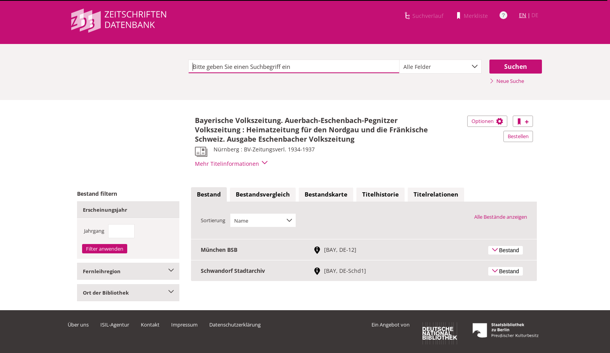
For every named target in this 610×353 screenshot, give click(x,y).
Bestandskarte (326, 194)
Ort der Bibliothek (128, 292)
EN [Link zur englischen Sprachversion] (522, 15)
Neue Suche (506, 80)
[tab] (209, 194)
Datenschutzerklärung (235, 324)
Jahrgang (94, 230)
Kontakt (150, 324)
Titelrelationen (436, 194)
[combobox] (440, 67)
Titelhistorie (380, 194)
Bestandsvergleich (263, 194)
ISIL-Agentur (114, 324)
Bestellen (518, 136)
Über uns (78, 324)
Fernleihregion (128, 271)
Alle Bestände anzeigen (500, 216)
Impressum (184, 324)
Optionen (487, 121)
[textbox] (294, 67)
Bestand (209, 194)
